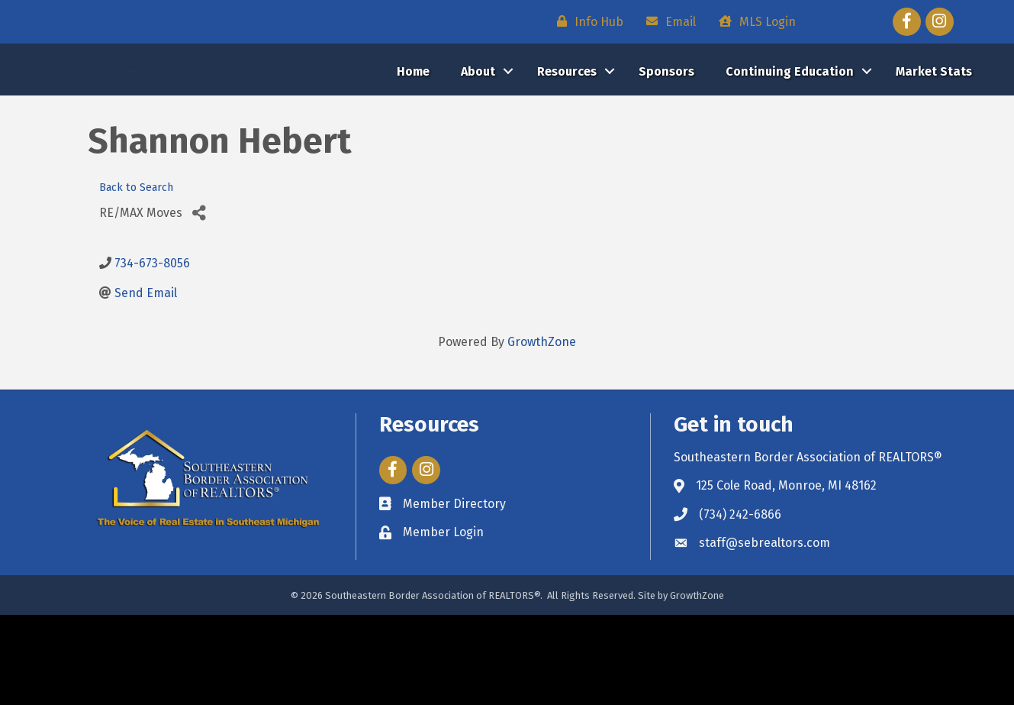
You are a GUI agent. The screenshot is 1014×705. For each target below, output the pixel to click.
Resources (567, 116)
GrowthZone (541, 432)
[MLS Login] (753, 21)
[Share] (199, 303)
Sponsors (666, 116)
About (478, 116)
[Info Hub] (586, 21)
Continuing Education (790, 116)
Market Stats (934, 116)
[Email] (667, 21)
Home (413, 116)
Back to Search (136, 276)
